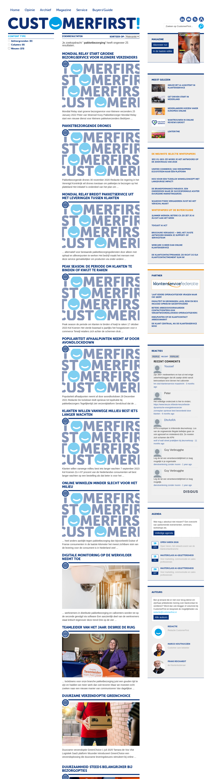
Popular (174, 357)
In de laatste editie (162, 51)
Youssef (169, 366)
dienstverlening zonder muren (167, 464)
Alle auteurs (161, 617)
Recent (164, 357)
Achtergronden (20, 41)
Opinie (30, 10)
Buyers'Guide (102, 10)
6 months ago (168, 414)
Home (15, 10)
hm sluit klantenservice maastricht (169, 384)
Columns (16, 45)
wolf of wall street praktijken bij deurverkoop (173, 440)
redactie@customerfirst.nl (165, 612)
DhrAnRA (170, 420)
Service (81, 10)
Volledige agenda (164, 533)
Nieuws (15, 48)
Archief (45, 10)
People (155, 357)
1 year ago (187, 464)
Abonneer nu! (160, 44)
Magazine (63, 10)
